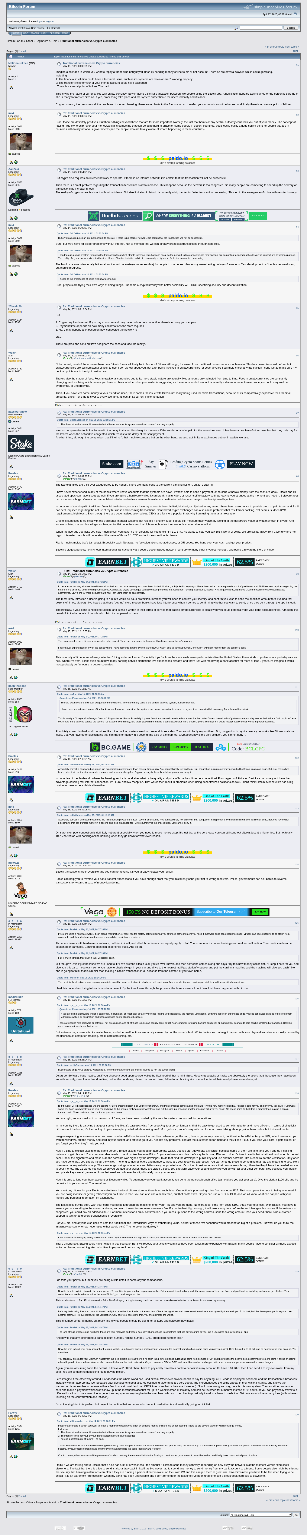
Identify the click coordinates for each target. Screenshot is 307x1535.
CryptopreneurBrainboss (87, 358)
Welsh (12, 352)
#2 (297, 115)
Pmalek (13, 473)
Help (25, 33)
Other (29, 40)
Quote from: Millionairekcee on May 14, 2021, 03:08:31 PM (86, 420)
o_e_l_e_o (15, 921)
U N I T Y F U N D (178, 1044)
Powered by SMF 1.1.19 (133, 1528)
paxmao (78, 478)
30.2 (48, 28)
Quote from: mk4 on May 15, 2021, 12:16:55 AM (80, 694)
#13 (297, 808)
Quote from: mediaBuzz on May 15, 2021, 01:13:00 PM (84, 1065)
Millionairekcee (18, 63)
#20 (297, 1414)
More (65, 33)
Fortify (12, 1413)
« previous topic (274, 46)
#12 (297, 758)
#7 (297, 413)
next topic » (292, 46)
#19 (297, 1271)
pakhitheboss (17, 685)
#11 (297, 687)
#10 (297, 630)
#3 (297, 171)
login (40, 21)
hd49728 (13, 862)
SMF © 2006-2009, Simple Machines (167, 1528)
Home (16, 33)
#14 (297, 864)
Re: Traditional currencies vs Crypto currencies (94, 113)
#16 (297, 998)
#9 (297, 574)
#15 (297, 922)
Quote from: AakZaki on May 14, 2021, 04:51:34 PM (82, 233)
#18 (297, 1093)
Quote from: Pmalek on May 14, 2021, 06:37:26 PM (82, 582)
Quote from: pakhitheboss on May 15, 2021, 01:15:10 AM (85, 764)
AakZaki (13, 169)
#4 (297, 227)
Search (35, 33)
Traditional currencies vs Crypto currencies (88, 40)
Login (44, 33)
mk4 (11, 113)
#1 (297, 64)
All (24, 51)
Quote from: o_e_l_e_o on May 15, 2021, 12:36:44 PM (83, 1005)
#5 (297, 308)
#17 (297, 1058)
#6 (297, 355)
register (50, 21)
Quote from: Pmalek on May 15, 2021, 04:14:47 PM (82, 1287)
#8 (297, 476)
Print (295, 51)
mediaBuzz (15, 997)
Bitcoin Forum (14, 40)
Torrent (55, 28)
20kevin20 (15, 306)
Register (55, 33)
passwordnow (17, 411)
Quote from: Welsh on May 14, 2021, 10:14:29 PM (81, 978)
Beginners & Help (46, 40)
